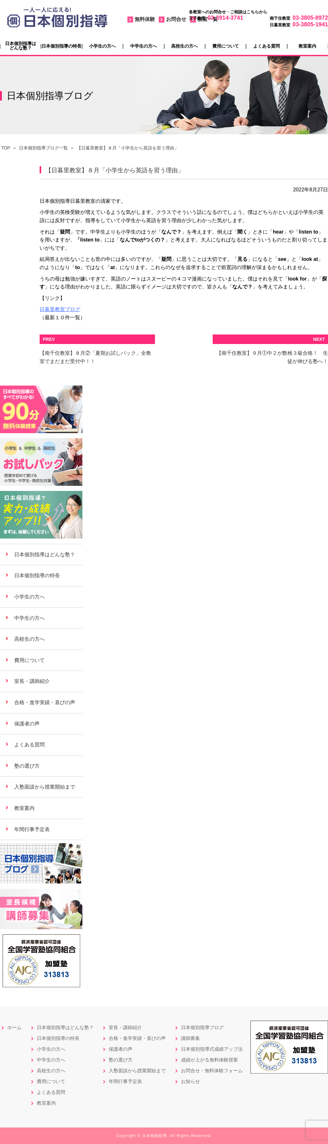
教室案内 (307, 46)
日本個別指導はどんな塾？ (20, 45)
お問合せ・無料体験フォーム (212, 1070)
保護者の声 (27, 723)
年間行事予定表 (32, 829)
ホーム (14, 1027)
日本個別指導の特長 (61, 46)
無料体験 (145, 19)
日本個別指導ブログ (202, 1027)
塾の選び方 (27, 766)
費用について (225, 46)
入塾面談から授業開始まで (44, 787)
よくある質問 (266, 46)
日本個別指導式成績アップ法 (212, 1049)
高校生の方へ (184, 46)
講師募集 (190, 1038)
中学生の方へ (143, 46)
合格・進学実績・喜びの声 (44, 702)
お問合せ (176, 19)
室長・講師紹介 (32, 681)
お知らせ (190, 1081)
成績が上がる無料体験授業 (209, 1059)
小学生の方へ (102, 46)
